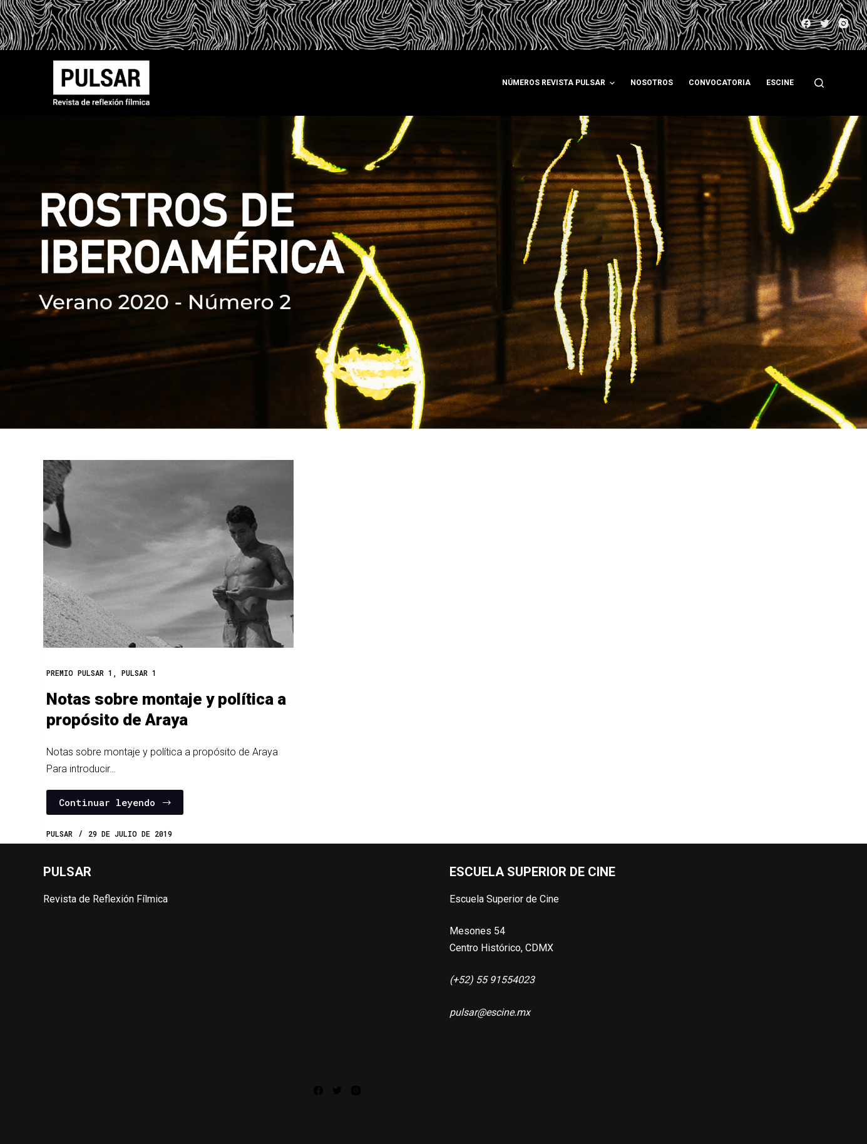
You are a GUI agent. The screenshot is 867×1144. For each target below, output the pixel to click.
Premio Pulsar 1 (79, 673)
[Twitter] (824, 23)
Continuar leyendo (115, 802)
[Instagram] (843, 23)
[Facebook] (806, 23)
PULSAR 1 (138, 673)
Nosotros (651, 82)
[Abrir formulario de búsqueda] (819, 83)
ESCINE (780, 82)
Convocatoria (720, 82)
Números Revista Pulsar (560, 83)
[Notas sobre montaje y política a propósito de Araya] (168, 554)
